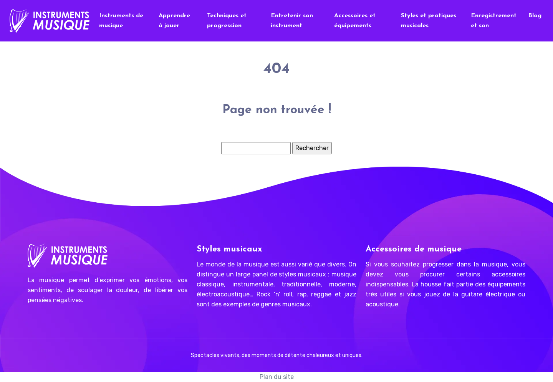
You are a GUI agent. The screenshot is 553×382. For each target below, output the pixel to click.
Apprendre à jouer (174, 21)
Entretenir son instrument (292, 21)
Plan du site (277, 376)
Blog (534, 16)
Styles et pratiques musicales (428, 21)
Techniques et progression (227, 21)
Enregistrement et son (494, 21)
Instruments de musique (121, 21)
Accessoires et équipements (355, 21)
